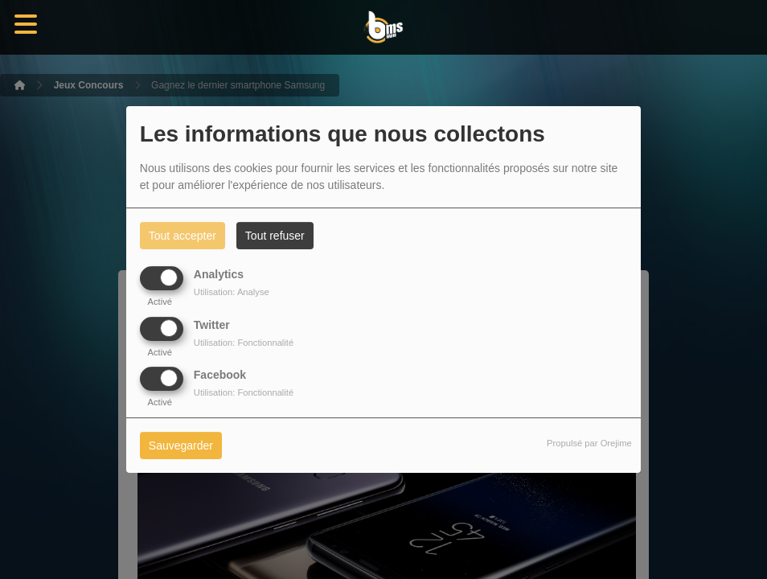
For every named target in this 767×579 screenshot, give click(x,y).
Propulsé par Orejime (589, 443)
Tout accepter (182, 235)
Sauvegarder (181, 445)
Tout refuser (275, 235)
